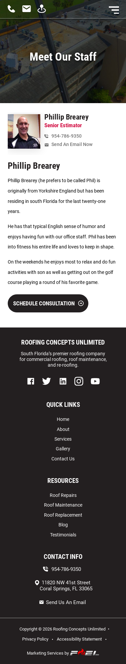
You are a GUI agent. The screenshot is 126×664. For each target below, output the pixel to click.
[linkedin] (63, 387)
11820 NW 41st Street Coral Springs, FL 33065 (63, 586)
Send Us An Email (62, 602)
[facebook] (31, 387)
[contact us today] (28, 12)
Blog (63, 524)
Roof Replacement (63, 515)
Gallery (63, 448)
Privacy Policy (35, 639)
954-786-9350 (63, 136)
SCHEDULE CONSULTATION (48, 303)
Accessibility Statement (79, 639)
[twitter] (46, 387)
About (63, 429)
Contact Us (63, 458)
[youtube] (95, 387)
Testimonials (63, 534)
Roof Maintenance (63, 505)
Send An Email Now (68, 144)
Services (63, 439)
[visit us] (43, 12)
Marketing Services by (63, 652)
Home (63, 419)
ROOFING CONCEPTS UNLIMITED (63, 342)
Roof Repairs (63, 495)
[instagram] (78, 387)
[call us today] (13, 12)
